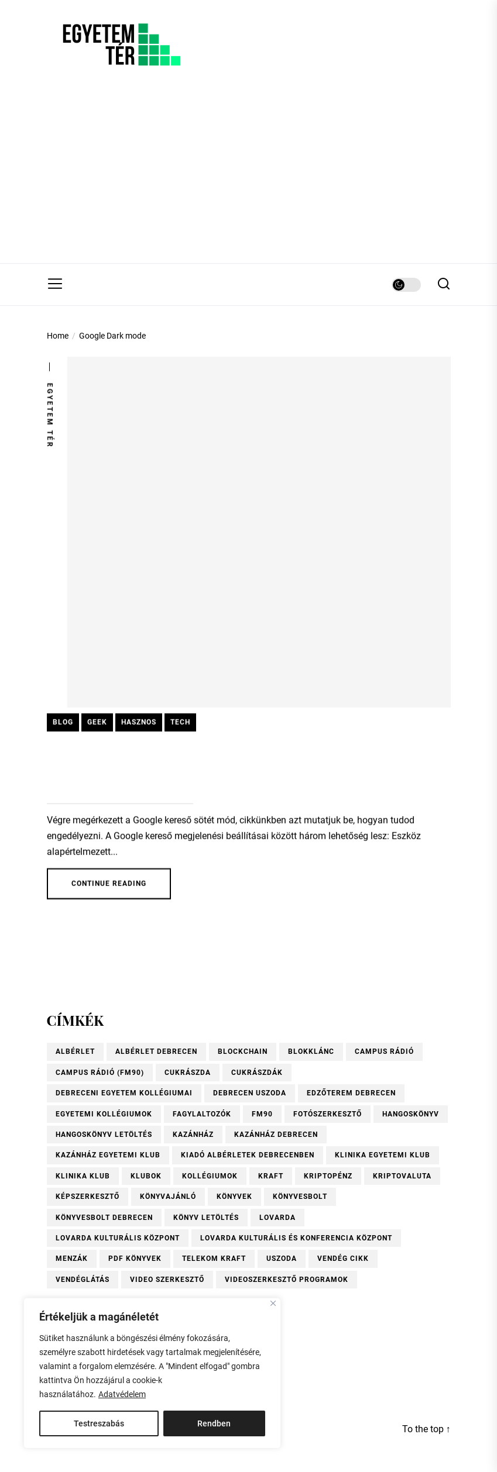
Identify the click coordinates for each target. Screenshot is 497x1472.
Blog (63, 724)
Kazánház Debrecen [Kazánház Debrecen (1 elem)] (276, 1134)
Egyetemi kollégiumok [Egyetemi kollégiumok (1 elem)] (104, 1114)
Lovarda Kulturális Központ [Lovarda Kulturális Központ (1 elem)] (118, 1238)
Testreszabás (99, 1423)
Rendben (214, 1423)
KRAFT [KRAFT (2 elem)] (270, 1176)
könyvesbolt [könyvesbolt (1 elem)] (300, 1196)
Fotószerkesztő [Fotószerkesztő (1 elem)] (327, 1114)
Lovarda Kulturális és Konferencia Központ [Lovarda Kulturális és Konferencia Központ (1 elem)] (296, 1238)
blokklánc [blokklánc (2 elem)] (311, 1051)
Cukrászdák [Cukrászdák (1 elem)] (257, 1072)
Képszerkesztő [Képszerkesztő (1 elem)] (87, 1196)
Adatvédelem (122, 1394)
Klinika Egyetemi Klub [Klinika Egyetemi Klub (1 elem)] (382, 1155)
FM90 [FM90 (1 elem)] (262, 1114)
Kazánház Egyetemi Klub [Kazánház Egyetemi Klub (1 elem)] (108, 1155)
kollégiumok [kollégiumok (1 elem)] (210, 1176)
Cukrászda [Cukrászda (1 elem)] (187, 1072)
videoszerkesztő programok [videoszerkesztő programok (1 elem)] (286, 1279)
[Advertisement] (248, 175)
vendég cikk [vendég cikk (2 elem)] (343, 1258)
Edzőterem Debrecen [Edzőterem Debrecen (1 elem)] (351, 1093)
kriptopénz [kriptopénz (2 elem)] (328, 1176)
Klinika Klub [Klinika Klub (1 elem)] (83, 1176)
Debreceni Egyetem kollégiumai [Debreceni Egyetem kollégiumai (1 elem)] (124, 1093)
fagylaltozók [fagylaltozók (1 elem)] (202, 1114)
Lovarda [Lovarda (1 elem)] (277, 1218)
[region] (152, 1373)
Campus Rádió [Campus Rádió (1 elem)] (384, 1051)
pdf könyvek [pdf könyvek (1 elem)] (135, 1258)
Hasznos (138, 724)
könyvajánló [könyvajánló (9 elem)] (168, 1196)
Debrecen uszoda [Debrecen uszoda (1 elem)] (249, 1093)
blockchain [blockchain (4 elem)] (243, 1051)
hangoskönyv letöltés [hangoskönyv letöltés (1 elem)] (104, 1134)
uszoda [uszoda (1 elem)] (281, 1258)
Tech (180, 724)
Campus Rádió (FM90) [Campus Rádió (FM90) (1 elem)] (100, 1072)
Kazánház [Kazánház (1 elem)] (193, 1134)
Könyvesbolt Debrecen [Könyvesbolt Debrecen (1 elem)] (104, 1218)
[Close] (273, 1303)
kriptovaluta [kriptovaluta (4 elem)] (402, 1176)
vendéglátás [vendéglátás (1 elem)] (82, 1279)
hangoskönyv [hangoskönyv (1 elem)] (410, 1114)
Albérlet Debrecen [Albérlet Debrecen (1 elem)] (156, 1051)
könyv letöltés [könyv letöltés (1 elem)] (206, 1218)
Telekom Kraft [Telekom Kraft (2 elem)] (214, 1258)
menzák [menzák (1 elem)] (72, 1258)
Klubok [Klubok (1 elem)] (146, 1176)
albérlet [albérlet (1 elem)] (75, 1051)
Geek (97, 724)
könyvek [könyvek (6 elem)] (234, 1196)
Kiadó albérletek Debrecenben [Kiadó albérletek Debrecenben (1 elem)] (247, 1155)
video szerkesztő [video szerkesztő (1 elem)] (167, 1279)
